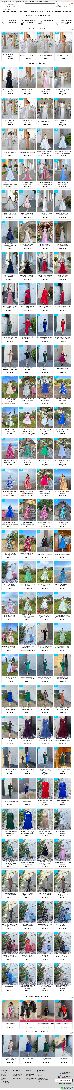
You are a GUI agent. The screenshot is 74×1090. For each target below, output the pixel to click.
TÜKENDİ (9, 1021)
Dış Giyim (4, 1075)
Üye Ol (39, 1074)
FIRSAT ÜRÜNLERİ (39, 15)
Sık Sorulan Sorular (41, 1077)
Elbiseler (3, 1078)
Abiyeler (3, 1079)
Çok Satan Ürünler (29, 1072)
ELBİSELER (40, 11)
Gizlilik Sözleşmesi (17, 1074)
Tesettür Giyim (5, 1082)
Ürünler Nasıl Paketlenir (42, 1079)
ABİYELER (47, 11)
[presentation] (70, 29)
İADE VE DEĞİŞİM (17, 1072)
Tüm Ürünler (28, 1079)
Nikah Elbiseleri (5, 1081)
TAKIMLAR (33, 11)
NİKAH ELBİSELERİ (56, 11)
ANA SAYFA (6, 11)
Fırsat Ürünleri (5, 1083)
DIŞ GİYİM (26, 11)
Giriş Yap (39, 1075)
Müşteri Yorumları (41, 1078)
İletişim (39, 1081)
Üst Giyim (4, 1072)
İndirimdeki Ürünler (29, 1074)
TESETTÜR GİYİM (28, 15)
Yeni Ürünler (28, 1075)
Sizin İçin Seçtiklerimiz (30, 1078)
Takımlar (3, 1077)
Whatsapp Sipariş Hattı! (69, 1088)
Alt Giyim (3, 1074)
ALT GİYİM (19, 11)
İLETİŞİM (47, 15)
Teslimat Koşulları (17, 1078)
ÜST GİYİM (13, 11)
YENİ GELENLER (67, 11)
